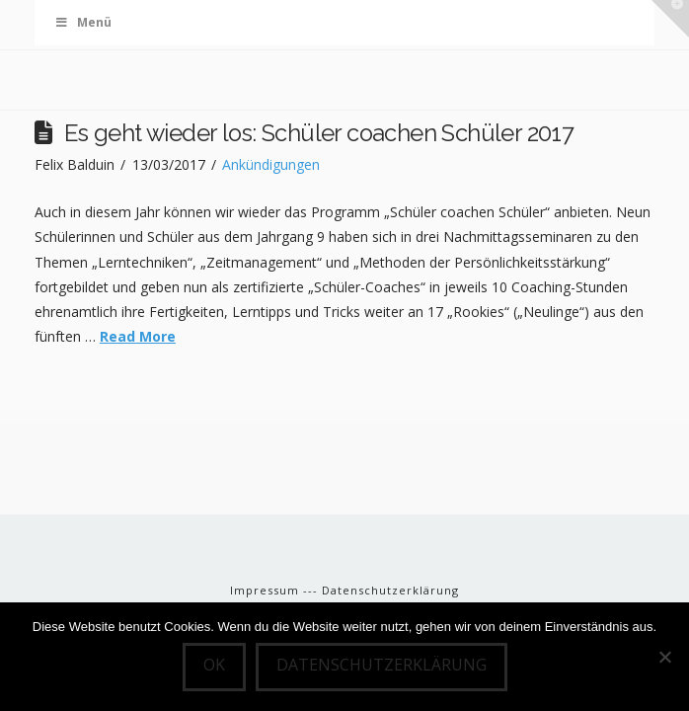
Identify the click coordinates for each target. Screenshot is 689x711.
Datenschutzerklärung (390, 590)
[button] (670, 19)
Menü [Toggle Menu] (83, 22)
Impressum (266, 590)
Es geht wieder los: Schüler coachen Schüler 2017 (319, 133)
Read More (138, 336)
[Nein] (664, 657)
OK (214, 664)
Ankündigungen (271, 164)
